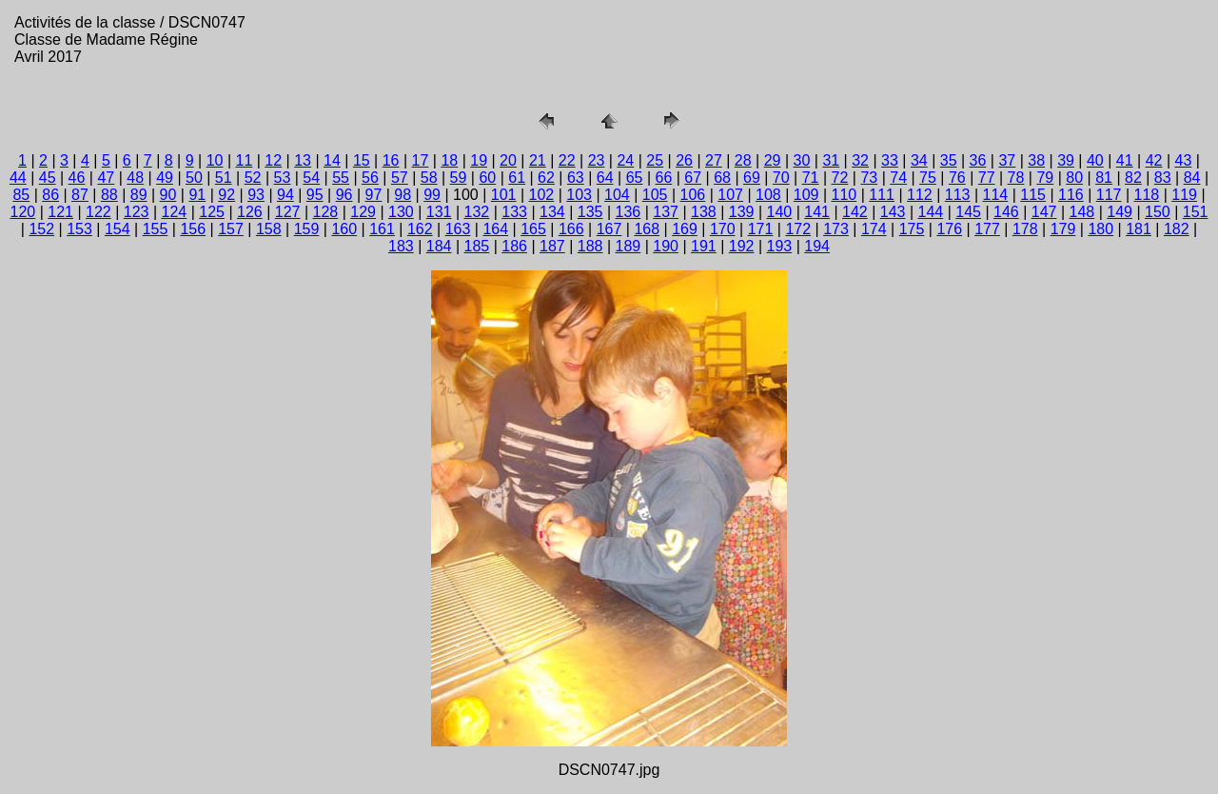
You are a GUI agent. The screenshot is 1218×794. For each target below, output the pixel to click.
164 (495, 229)
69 (751, 177)
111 (881, 195)
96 (344, 195)
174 (874, 229)
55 (340, 177)
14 (332, 160)
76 (957, 177)
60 (487, 177)
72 (840, 177)
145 (968, 212)
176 (949, 229)
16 (391, 160)
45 (47, 177)
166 (571, 229)
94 (285, 195)
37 (1006, 160)
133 (514, 212)
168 (646, 229)
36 (978, 160)
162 (420, 229)
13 (302, 160)
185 (477, 246)
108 (768, 195)
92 (226, 195)
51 (223, 177)
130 (401, 212)
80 (1074, 177)
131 (439, 212)
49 (164, 177)
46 (77, 177)
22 (567, 160)
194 (817, 246)
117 (1109, 195)
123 (136, 212)
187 (552, 246)
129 (363, 212)
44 (18, 177)
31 (830, 160)
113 (958, 195)
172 (798, 229)
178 (1025, 229)
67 (692, 177)
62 (546, 177)
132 (477, 212)
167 (609, 229)
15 (361, 160)
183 (401, 246)
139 (742, 212)
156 (193, 229)
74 (898, 177)
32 (860, 160)
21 (537, 160)
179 (1063, 229)
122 (98, 212)
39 (1065, 160)
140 (780, 212)
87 (79, 195)
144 (931, 212)
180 (1100, 229)
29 (772, 160)
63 (575, 177)
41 (1124, 160)
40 (1095, 160)
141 (817, 212)
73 (868, 177)
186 (514, 246)
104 (617, 195)
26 (684, 160)
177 (987, 229)
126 (250, 212)
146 (1006, 212)
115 (1033, 195)
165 (533, 229)
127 (288, 212)
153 (79, 229)
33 (889, 160)
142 (855, 212)
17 (420, 160)
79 (1044, 177)
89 (138, 195)
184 (439, 246)
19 (478, 160)
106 (693, 195)
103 (579, 195)
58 (429, 177)
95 (315, 195)
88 (109, 195)
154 (117, 229)
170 (723, 229)
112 (920, 195)
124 (174, 212)
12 (273, 160)
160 (344, 229)
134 (552, 212)
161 (382, 229)
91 (197, 195)
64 (605, 177)
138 (704, 212)
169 (684, 229)
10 (215, 160)
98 (402, 195)
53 (282, 177)
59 (458, 177)
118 (1147, 195)
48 (135, 177)
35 (948, 160)
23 (596, 160)
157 (231, 229)
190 (665, 246)
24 (625, 160)
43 (1183, 160)
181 (1138, 229)
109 (806, 195)
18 (449, 160)
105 (655, 195)
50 (194, 177)
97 (374, 195)
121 (60, 212)
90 (168, 195)
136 (628, 212)
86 (50, 195)
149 (1119, 212)
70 (781, 177)
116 (1071, 195)
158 (269, 229)
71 (810, 177)
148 (1082, 212)
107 (730, 195)
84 (1192, 177)
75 (927, 177)
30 (802, 160)
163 (458, 229)
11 (244, 160)
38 (1036, 160)
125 (212, 212)
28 (743, 160)
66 (663, 177)
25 (654, 160)
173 (836, 229)
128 (326, 212)
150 (1157, 212)
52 (253, 177)
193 (780, 246)
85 (20, 195)
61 (516, 177)
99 (432, 195)
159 (307, 229)
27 (713, 160)
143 (893, 212)
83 (1162, 177)
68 (722, 177)
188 (590, 246)
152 (41, 229)
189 (628, 246)
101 (504, 195)
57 (399, 177)
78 (1016, 177)
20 (508, 160)
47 (105, 177)
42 (1154, 160)
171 (761, 229)
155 (155, 229)
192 (742, 246)
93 (256, 195)
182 (1176, 229)
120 (23, 212)
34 (919, 160)
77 (986, 177)
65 (634, 177)
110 (844, 195)
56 (370, 177)
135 (590, 212)
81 (1103, 177)
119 (1184, 195)
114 (996, 195)
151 (1195, 212)
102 (542, 195)
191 (704, 246)
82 (1133, 177)
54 (311, 177)
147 (1044, 212)
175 (912, 229)
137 (665, 212)
